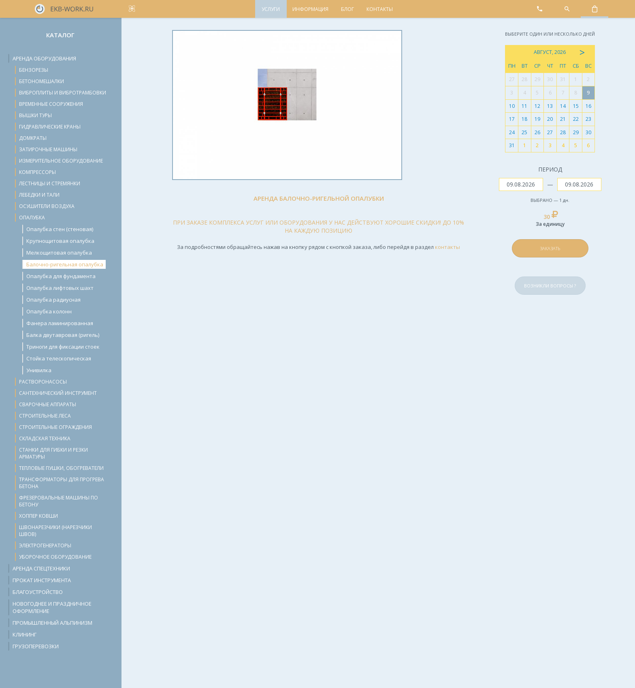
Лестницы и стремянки (49, 183)
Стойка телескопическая (58, 358)
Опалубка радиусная (53, 299)
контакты (447, 247)
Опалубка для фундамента (61, 276)
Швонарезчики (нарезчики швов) (55, 531)
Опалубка (32, 217)
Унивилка (38, 370)
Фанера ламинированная (59, 323)
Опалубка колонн (49, 311)
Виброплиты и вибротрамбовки (62, 92)
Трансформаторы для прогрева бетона (61, 483)
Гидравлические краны (50, 126)
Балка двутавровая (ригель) (62, 335)
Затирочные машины (48, 149)
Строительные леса (45, 415)
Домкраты (33, 138)
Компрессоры (37, 172)
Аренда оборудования (44, 58)
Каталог (60, 35)
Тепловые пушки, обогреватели (61, 468)
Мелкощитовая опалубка (59, 252)
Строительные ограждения (55, 427)
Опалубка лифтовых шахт (60, 287)
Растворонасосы (43, 381)
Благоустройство (38, 592)
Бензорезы (33, 69)
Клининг (24, 634)
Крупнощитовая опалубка (60, 240)
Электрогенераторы (45, 545)
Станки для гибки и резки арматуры (53, 453)
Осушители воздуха (47, 206)
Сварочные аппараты (47, 404)
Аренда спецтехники (41, 568)
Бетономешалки (41, 81)
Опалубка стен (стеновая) (59, 229)
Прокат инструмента (42, 580)
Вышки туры (35, 115)
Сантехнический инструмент (58, 393)
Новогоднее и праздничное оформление (52, 607)
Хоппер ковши (38, 515)
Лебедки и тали (39, 194)
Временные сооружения (51, 104)
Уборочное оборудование (55, 556)
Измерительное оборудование (61, 160)
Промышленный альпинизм (52, 622)
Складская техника (44, 438)
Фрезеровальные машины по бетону (58, 501)
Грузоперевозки (36, 646)
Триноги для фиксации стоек (63, 346)
